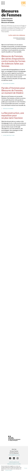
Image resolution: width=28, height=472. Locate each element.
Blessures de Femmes (7, 22)
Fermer (25, 468)
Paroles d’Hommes (7, 20)
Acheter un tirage (20, 39)
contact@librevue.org (14, 454)
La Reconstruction (7, 18)
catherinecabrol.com (14, 462)
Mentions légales (8, 470)
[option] (14, 438)
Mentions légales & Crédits (14, 464)
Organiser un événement (19, 38)
